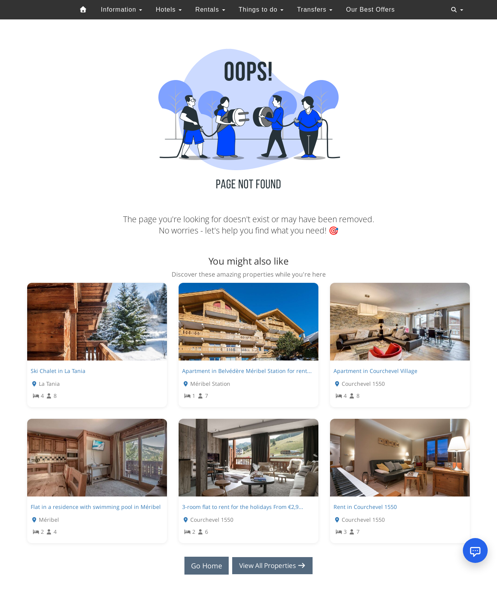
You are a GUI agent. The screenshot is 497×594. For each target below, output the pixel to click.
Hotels (169, 9)
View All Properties (272, 565)
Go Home (204, 565)
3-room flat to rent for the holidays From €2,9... (242, 506)
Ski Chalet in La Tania (58, 371)
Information (121, 9)
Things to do (260, 9)
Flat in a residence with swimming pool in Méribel (96, 506)
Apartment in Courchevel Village (375, 371)
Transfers (314, 9)
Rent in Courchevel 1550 (365, 506)
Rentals (210, 9)
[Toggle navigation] (457, 9)
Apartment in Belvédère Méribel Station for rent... (247, 371)
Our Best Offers (370, 9)
